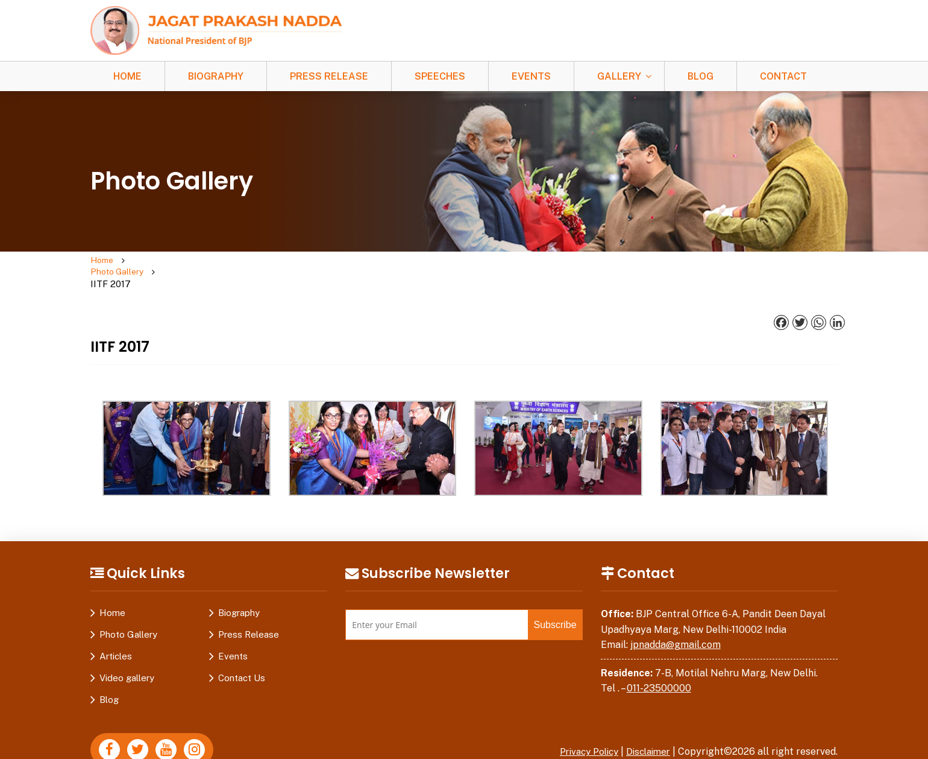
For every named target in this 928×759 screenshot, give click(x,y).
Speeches (440, 76)
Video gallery (126, 655)
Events (531, 76)
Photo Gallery (163, 261)
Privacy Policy (581, 728)
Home (127, 76)
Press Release (329, 76)
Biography (215, 76)
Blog (700, 76)
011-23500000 (659, 665)
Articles (115, 633)
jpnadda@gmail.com (675, 621)
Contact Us (241, 655)
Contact (783, 76)
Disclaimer (646, 728)
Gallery (619, 76)
